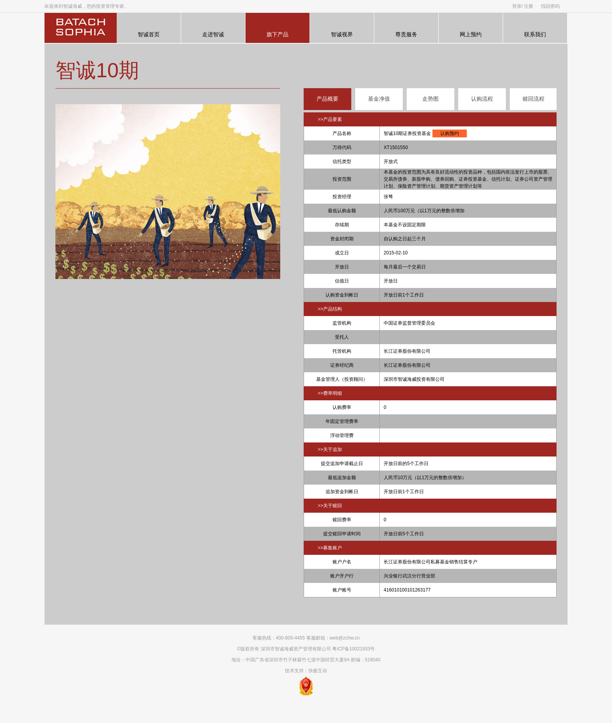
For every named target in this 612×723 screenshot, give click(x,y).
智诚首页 (149, 28)
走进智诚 (213, 28)
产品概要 (327, 99)
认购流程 (482, 99)
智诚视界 (342, 28)
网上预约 (471, 28)
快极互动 (317, 670)
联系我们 (535, 28)
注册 (528, 6)
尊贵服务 (406, 28)
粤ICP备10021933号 (353, 649)
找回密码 (550, 6)
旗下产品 (277, 28)
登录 (516, 6)
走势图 (430, 99)
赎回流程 (533, 99)
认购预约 (449, 133)
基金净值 (379, 99)
